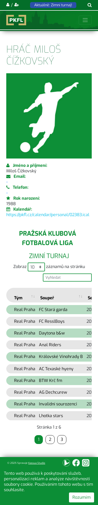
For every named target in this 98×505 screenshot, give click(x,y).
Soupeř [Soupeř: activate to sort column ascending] (47, 298)
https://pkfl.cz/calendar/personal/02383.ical (47, 214)
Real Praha (24, 309)
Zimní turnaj (49, 256)
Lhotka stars (51, 415)
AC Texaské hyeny (56, 369)
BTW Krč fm (50, 380)
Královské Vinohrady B (61, 356)
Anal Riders (50, 345)
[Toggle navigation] (85, 20)
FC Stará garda (53, 309)
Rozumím (81, 497)
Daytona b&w (52, 333)
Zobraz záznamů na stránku (49, 267)
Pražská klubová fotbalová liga (47, 238)
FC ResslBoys (52, 321)
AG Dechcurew (53, 392)
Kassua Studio (36, 463)
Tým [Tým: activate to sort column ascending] (18, 298)
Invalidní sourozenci (58, 404)
